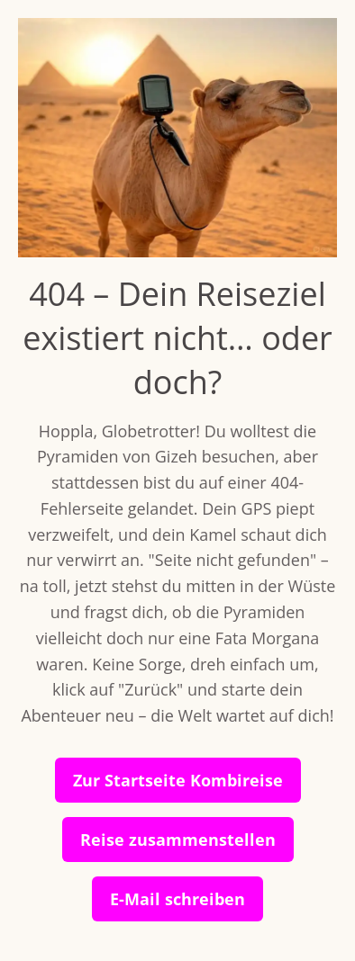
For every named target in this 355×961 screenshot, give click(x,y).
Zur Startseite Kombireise (178, 780)
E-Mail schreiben (177, 899)
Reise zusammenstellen (178, 839)
